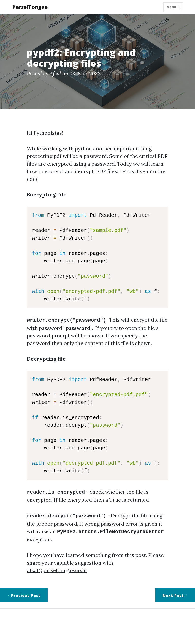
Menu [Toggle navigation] (173, 7)
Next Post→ (175, 593)
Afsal (55, 73)
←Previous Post (23, 593)
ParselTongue (30, 7)
